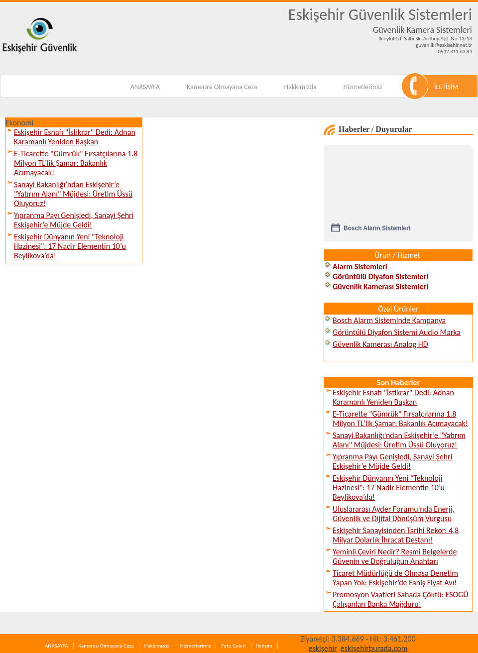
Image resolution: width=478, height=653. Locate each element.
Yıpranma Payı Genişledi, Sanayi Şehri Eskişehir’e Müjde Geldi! (73, 220)
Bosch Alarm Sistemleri (377, 230)
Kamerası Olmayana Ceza (222, 87)
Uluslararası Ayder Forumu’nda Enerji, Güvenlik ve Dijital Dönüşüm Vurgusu (394, 513)
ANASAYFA (145, 87)
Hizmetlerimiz (363, 87)
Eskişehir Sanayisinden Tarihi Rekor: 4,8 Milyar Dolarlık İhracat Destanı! (396, 535)
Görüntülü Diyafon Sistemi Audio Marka (397, 332)
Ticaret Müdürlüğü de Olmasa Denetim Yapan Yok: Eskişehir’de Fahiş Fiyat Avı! (395, 577)
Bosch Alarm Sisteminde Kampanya (389, 320)
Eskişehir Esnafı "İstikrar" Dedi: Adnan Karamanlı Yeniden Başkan (74, 136)
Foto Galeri (233, 646)
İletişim (264, 646)
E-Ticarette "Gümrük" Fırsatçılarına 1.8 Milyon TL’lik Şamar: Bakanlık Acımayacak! (75, 163)
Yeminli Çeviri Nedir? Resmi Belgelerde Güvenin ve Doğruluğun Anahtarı (395, 556)
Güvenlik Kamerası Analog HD (380, 344)
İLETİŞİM (446, 87)
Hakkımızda (300, 87)
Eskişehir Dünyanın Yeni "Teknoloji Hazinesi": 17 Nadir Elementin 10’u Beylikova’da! (70, 246)
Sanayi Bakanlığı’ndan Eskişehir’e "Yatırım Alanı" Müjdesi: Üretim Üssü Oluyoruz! (73, 194)
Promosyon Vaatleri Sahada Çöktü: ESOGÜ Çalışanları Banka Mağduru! (401, 599)
